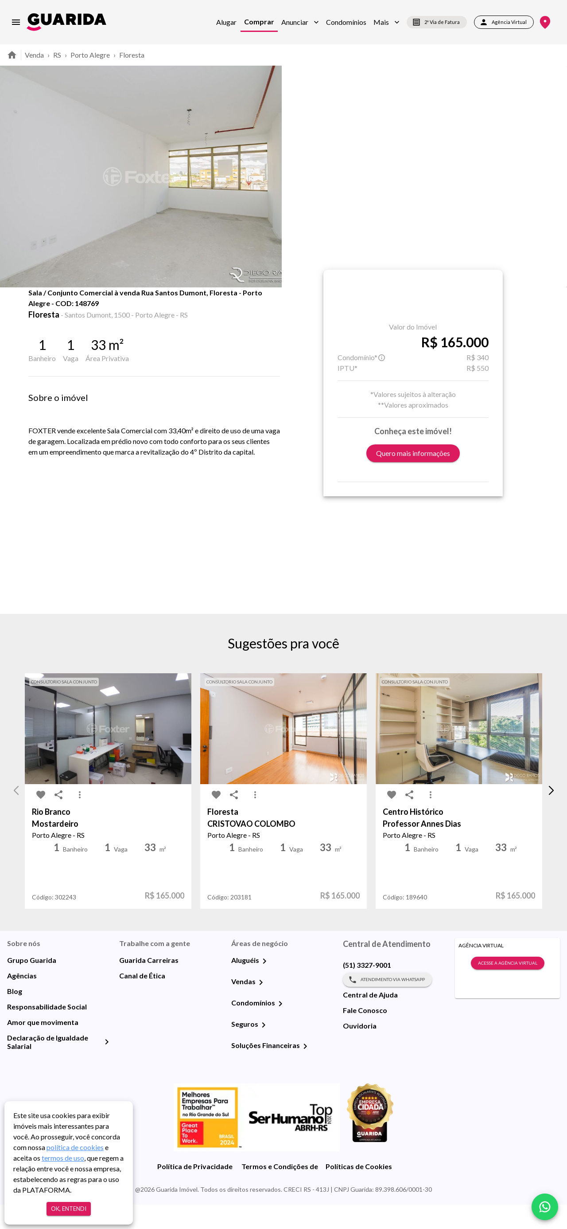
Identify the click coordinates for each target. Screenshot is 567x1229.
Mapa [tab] (156, 307)
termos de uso (63, 1158)
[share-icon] (58, 310)
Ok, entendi (69, 1209)
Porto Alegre (90, 55)
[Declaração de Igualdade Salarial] (106, 1066)
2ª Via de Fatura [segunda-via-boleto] (437, 22)
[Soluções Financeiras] (305, 1070)
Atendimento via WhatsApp (387, 1004)
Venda (34, 55)
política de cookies (75, 1147)
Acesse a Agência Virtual (507, 987)
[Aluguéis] (264, 985)
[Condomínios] (280, 1028)
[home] (66, 22)
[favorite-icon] (41, 310)
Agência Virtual (503, 22)
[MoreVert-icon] (80, 819)
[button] (300, 22)
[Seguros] (263, 1049)
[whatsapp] (545, 1207)
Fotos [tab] (111, 307)
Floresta (131, 55)
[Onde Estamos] (545, 22)
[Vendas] (261, 1006)
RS (57, 55)
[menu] (16, 22)
